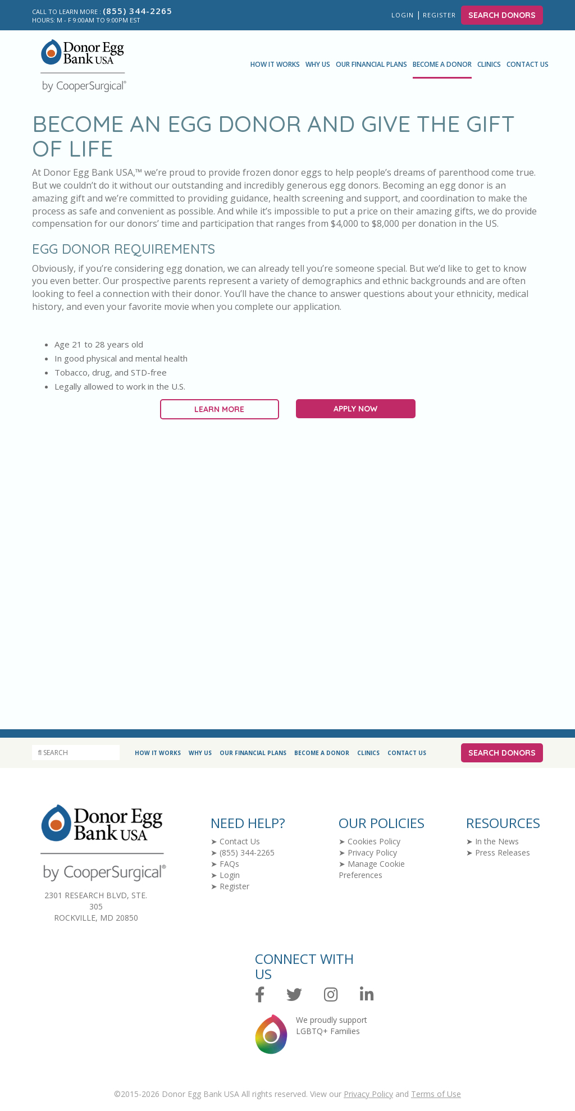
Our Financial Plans (371, 64)
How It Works (275, 64)
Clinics (489, 64)
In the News (497, 841)
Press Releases (502, 852)
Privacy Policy (372, 852)
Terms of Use (436, 1094)
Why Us (317, 64)
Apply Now (355, 409)
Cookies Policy (374, 841)
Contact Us (527, 64)
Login (402, 15)
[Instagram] (331, 995)
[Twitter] (294, 995)
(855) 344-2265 (247, 852)
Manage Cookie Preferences (372, 869)
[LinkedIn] (367, 995)
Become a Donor (442, 64)
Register (440, 15)
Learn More (219, 409)
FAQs (229, 863)
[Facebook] (260, 995)
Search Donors (502, 15)
